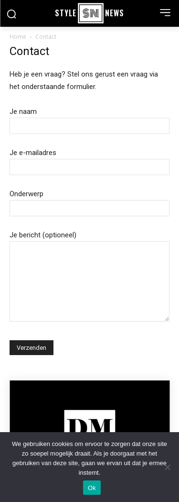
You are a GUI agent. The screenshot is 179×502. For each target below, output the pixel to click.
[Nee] (167, 467)
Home (18, 37)
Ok (92, 487)
